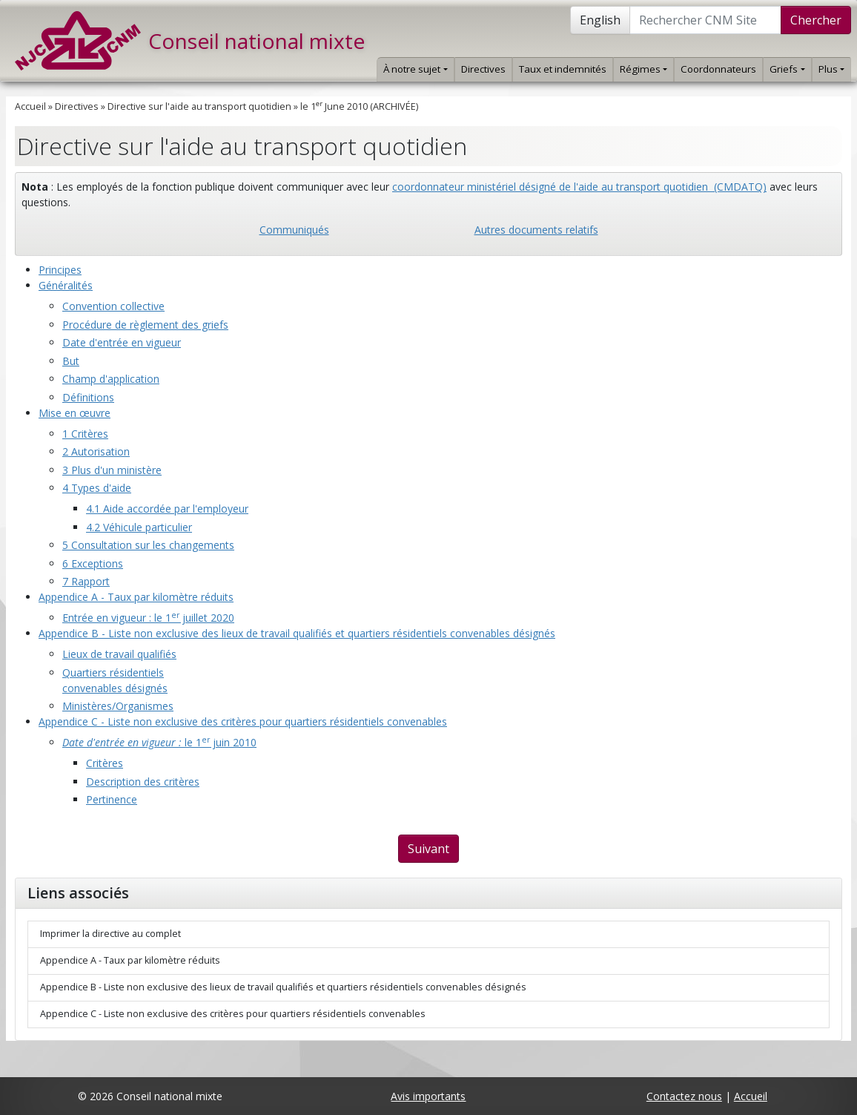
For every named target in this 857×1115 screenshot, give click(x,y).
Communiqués (294, 230)
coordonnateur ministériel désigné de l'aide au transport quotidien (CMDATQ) (579, 187)
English (600, 20)
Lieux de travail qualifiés (119, 654)
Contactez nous (684, 1096)
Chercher (815, 20)
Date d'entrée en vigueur (121, 342)
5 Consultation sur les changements (148, 545)
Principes (60, 270)
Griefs (787, 69)
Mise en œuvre (74, 413)
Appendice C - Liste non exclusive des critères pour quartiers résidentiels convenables (243, 721)
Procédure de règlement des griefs (145, 325)
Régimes (643, 69)
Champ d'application (110, 379)
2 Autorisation (96, 451)
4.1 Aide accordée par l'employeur (167, 508)
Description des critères (142, 781)
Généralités (66, 285)
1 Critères (85, 434)
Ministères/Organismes (117, 706)
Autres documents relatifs (536, 230)
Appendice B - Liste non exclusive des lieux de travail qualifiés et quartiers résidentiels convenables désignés (297, 633)
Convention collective (113, 306)
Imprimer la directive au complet (110, 933)
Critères (104, 763)
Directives (483, 69)
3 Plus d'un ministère (112, 470)
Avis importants (428, 1096)
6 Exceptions (92, 563)
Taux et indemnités (562, 69)
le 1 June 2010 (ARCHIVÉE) (359, 106)
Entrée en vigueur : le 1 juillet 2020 (148, 618)
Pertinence (111, 799)
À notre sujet (415, 69)
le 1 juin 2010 (159, 742)
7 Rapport (86, 581)
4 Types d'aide (96, 488)
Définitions (88, 397)
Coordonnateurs (718, 69)
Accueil (30, 106)
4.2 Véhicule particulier (139, 527)
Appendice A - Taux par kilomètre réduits (136, 597)
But (70, 361)
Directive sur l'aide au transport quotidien (199, 106)
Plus (831, 69)
